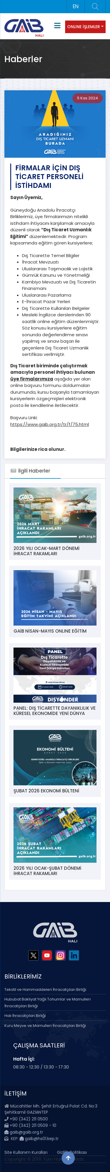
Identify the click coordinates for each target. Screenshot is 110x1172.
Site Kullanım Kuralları (26, 1152)
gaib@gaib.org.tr (23, 1132)
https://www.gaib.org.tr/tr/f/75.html (49, 424)
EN (76, 6)
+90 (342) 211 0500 (29, 1119)
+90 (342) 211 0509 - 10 (30, 1125)
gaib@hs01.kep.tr (39, 1139)
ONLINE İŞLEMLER (83, 27)
